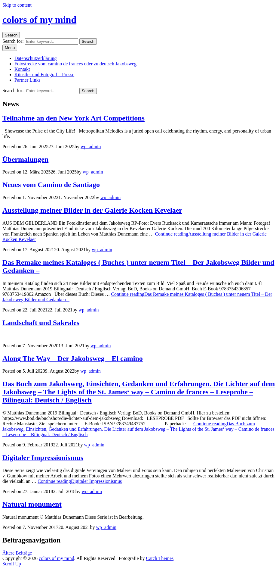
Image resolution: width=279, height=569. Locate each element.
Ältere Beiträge (17, 552)
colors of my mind (39, 19)
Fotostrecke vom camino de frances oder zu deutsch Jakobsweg (75, 63)
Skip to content (17, 5)
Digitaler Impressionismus (42, 457)
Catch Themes (160, 558)
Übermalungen (25, 159)
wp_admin (91, 146)
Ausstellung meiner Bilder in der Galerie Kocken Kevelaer (92, 210)
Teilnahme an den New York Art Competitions (73, 118)
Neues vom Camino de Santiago (51, 185)
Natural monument (32, 504)
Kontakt (22, 69)
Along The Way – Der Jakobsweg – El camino (72, 358)
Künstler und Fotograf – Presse (44, 74)
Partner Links (27, 80)
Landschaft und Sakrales (40, 323)
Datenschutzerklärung (35, 58)
